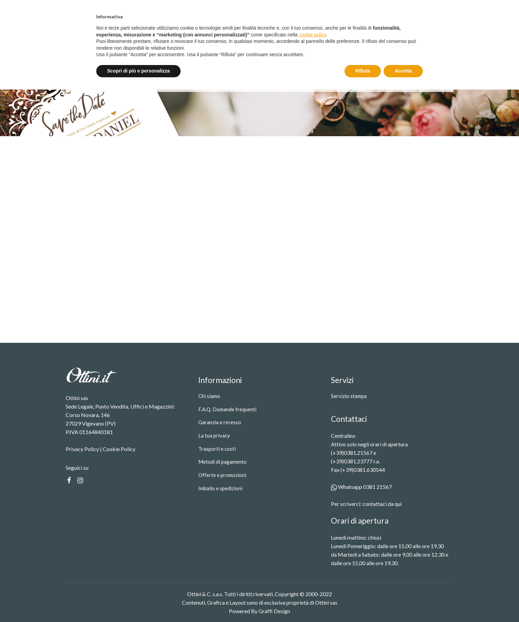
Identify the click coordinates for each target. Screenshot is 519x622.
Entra (402, 8)
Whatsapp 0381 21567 (361, 486)
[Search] (378, 38)
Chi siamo (209, 396)
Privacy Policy (82, 449)
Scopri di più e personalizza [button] (138, 603)
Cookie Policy (119, 449)
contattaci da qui (382, 503)
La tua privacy (214, 435)
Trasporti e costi (217, 449)
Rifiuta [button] (362, 603)
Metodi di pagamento (222, 462)
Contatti (262, 38)
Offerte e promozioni (222, 475)
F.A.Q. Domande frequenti (227, 409)
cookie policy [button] (312, 567)
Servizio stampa (225, 38)
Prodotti (184, 38)
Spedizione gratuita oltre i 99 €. (262, 7)
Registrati (437, 8)
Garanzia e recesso (219, 422)
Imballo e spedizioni (220, 488)
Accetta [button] (403, 603)
